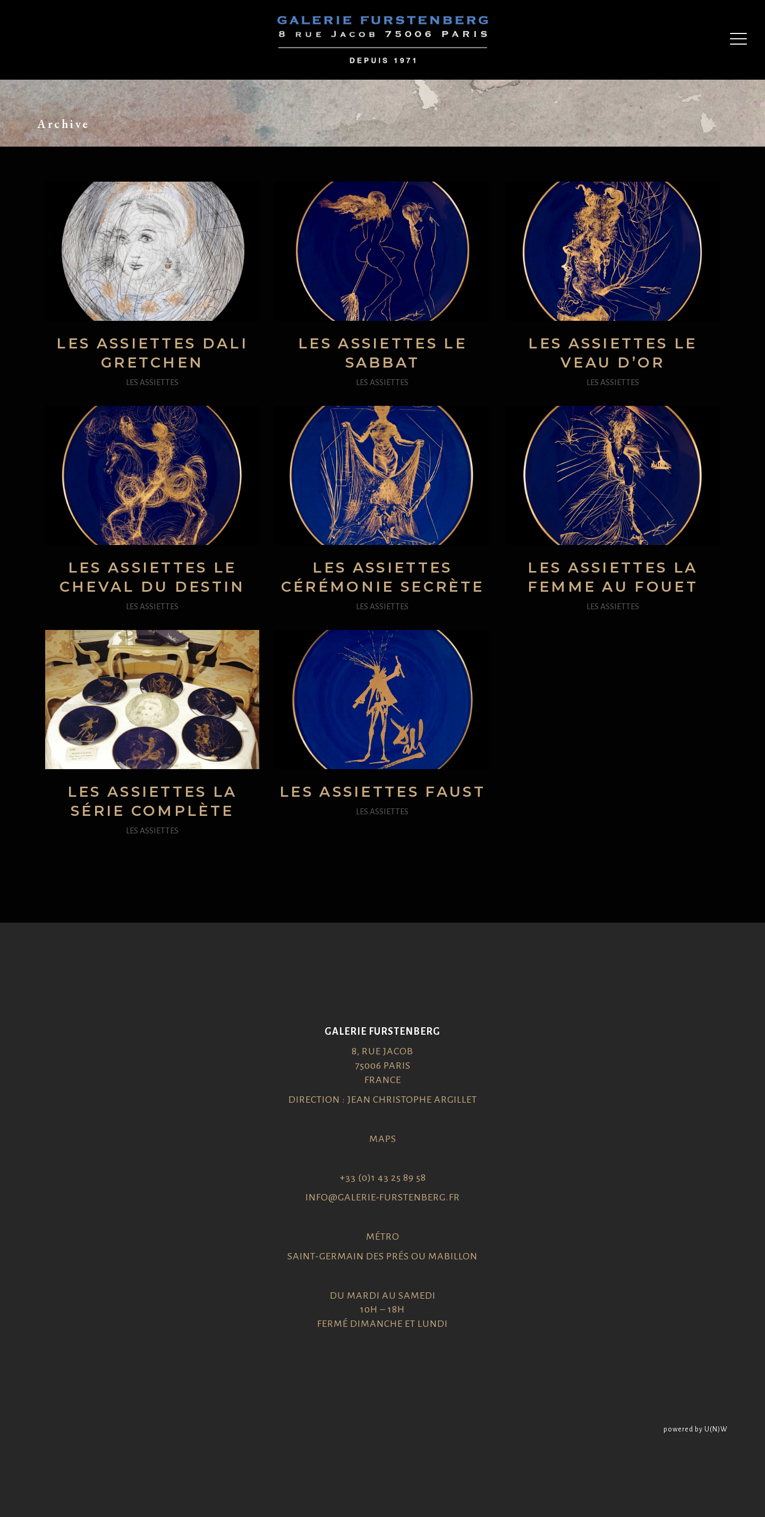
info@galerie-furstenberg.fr (382, 1197)
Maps (382, 1139)
